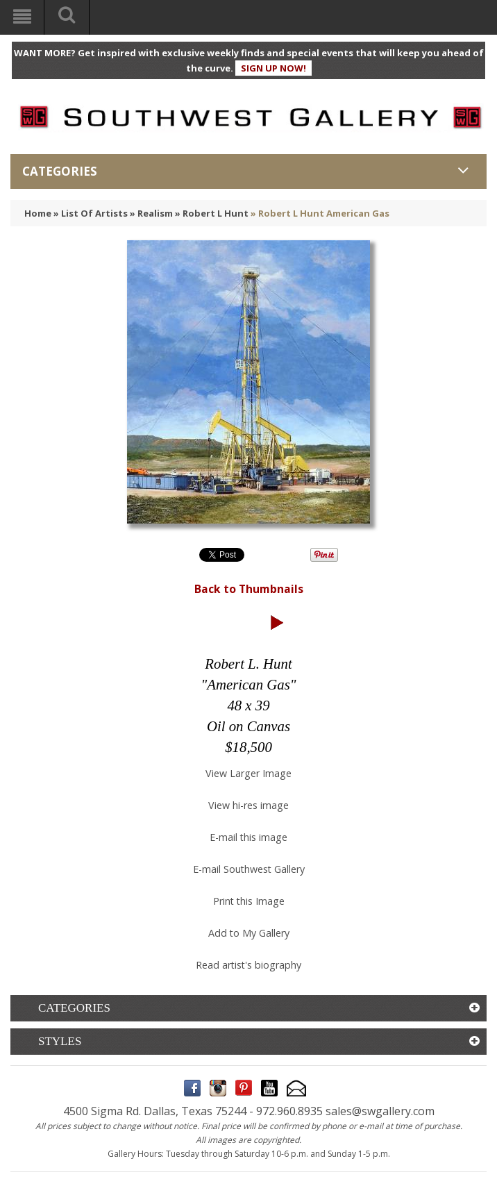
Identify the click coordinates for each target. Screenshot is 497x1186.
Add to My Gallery (248, 932)
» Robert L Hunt (211, 213)
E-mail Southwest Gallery (249, 869)
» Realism (151, 213)
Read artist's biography (248, 964)
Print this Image (249, 901)
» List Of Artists (90, 213)
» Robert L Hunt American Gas (320, 213)
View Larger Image (248, 773)
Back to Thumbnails (248, 588)
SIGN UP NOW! (273, 68)
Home (37, 213)
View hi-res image (248, 805)
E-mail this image (248, 837)
